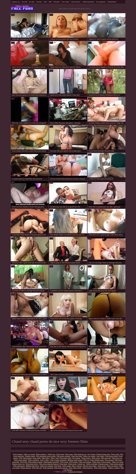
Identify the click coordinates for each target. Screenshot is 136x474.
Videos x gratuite (22, 6)
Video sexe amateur (46, 466)
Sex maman (76, 458)
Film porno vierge (32, 464)
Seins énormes (75, 2)
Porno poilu (115, 454)
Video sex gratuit (29, 454)
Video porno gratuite (116, 464)
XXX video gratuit (75, 468)
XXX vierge (64, 462)
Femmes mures (30, 456)
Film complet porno (97, 460)
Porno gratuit (106, 462)
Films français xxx (80, 454)
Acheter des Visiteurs (75, 472)
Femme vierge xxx (18, 464)
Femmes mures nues (103, 454)
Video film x (45, 458)
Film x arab (55, 458)
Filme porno (96, 462)
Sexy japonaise (101, 2)
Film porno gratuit (111, 456)
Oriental (39, 2)
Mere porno (96, 458)
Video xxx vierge (117, 462)
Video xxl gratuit (112, 466)
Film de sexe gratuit (90, 466)
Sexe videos (100, 456)
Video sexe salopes (85, 462)
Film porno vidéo (65, 458)
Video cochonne (33, 460)
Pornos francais (26, 468)
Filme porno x (86, 458)
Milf (50, 2)
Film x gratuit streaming (58, 460)
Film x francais (77, 466)
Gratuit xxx (81, 464)
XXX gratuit (73, 462)
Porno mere (60, 454)
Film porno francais (61, 468)
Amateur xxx (16, 2)
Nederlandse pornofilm (51, 462)
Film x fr (86, 460)
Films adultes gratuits (35, 462)
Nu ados (31, 2)
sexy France (91, 454)
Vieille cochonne (91, 464)
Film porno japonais (63, 456)
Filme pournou (88, 468)
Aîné (45, 2)
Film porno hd (106, 458)
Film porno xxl (117, 458)
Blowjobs (57, 2)
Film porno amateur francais (48, 464)
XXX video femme (25, 458)
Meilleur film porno (32, 466)
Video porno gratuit (20, 460)
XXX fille (23, 462)
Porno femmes (18, 454)
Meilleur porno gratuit (75, 460)
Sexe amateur (109, 460)
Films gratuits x (41, 454)
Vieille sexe (52, 454)
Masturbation (112, 2)
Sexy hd (24, 2)
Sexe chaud (65, 2)
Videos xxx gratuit (89, 456)
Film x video (44, 460)
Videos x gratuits (114, 468)
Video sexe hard (76, 456)
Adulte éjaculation (88, 2)
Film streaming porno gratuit (46, 456)
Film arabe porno (19, 466)
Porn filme (57, 466)
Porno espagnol (48, 468)
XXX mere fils (37, 468)
